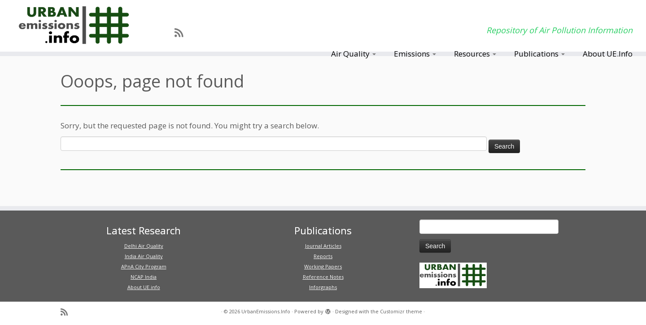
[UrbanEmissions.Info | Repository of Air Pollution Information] (74, 25)
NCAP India (144, 276)
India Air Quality (144, 256)
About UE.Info (608, 53)
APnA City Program (143, 266)
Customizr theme (401, 311)
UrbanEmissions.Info (265, 311)
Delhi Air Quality (143, 245)
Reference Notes (323, 276)
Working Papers (323, 266)
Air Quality (353, 53)
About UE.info (143, 287)
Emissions (415, 53)
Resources (475, 53)
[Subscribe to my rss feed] (182, 32)
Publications (539, 53)
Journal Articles (323, 245)
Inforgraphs (323, 287)
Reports (323, 256)
